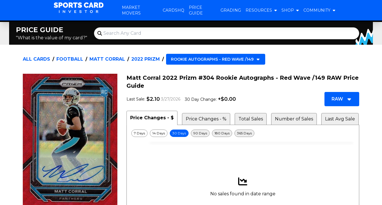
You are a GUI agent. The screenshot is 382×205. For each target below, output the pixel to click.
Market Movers (131, 10)
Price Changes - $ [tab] (152, 117)
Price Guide (196, 10)
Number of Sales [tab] (294, 119)
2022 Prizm (145, 59)
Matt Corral (107, 59)
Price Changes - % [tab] (206, 119)
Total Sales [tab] (250, 119)
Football (69, 59)
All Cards (36, 59)
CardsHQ (173, 10)
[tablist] (242, 118)
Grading (230, 10)
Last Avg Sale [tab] (340, 119)
